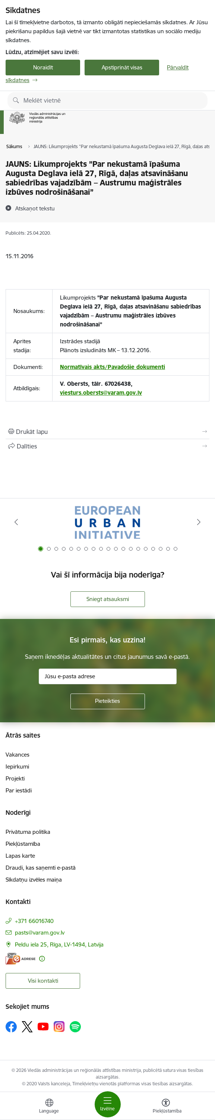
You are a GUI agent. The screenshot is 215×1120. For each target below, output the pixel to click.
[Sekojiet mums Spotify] (75, 1026)
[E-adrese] (20, 958)
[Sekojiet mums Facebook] (11, 1026)
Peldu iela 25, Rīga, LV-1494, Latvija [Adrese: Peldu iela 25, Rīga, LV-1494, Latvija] (59, 944)
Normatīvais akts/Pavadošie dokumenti (112, 366)
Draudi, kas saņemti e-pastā (41, 867)
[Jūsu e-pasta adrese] (108, 676)
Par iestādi (19, 790)
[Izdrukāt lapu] (107, 432)
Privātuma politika (28, 831)
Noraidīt (43, 67)
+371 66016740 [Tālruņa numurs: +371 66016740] (34, 921)
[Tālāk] (199, 522)
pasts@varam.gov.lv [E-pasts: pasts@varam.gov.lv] (39, 932)
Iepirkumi (17, 766)
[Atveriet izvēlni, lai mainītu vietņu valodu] (49, 1107)
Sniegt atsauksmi (107, 599)
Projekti (15, 778)
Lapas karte (20, 855)
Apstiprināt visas (122, 67)
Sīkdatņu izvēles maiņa (34, 879)
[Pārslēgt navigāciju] (108, 1104)
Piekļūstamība (23, 843)
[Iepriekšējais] (16, 522)
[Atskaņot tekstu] (35, 208)
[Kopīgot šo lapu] (107, 446)
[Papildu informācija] (42, 958)
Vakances (17, 754)
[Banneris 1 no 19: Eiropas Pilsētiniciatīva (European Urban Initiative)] (107, 522)
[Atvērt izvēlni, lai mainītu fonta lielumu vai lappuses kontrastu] (166, 1107)
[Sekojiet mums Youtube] (43, 1026)
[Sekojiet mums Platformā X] (27, 1026)
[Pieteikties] (107, 701)
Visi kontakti (43, 980)
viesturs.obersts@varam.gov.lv (101, 392)
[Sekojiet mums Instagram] (59, 1026)
